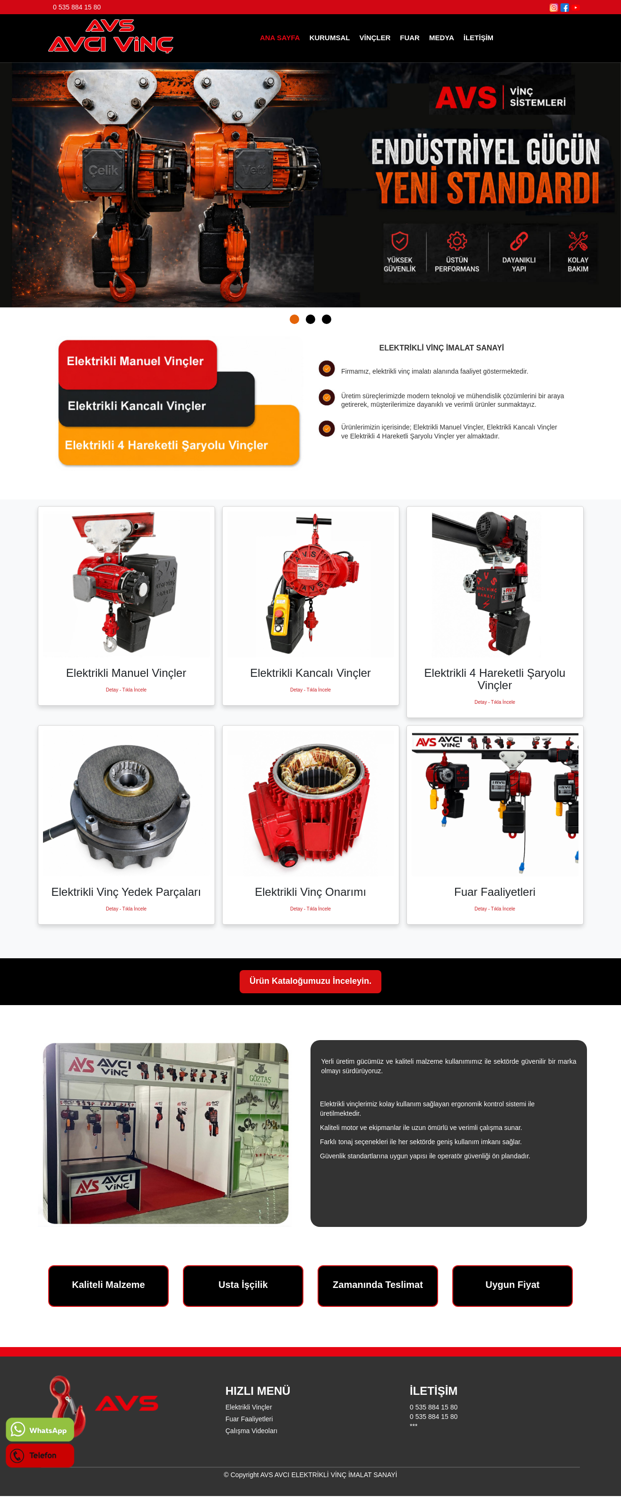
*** (413, 1426)
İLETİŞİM (478, 38)
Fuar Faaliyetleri (249, 1419)
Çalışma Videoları (251, 1431)
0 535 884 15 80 (77, 7)
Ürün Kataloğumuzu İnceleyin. (310, 981)
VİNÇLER (374, 38)
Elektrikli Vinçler (248, 1407)
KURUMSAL (330, 38)
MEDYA (441, 38)
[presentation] (21, 182)
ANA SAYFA (280, 38)
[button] (294, 319)
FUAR (410, 38)
